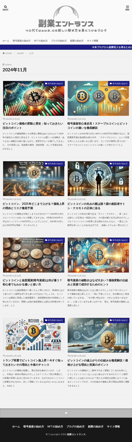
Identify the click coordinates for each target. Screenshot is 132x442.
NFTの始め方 (43, 40)
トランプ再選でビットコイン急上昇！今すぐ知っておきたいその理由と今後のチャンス (33, 361)
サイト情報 (98, 40)
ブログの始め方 (62, 40)
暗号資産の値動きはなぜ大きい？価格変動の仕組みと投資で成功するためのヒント (97, 281)
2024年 (20, 53)
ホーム (6, 40)
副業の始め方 (81, 40)
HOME (9, 53)
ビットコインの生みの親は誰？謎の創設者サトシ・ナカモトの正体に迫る (96, 205)
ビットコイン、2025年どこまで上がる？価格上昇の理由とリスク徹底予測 (33, 205)
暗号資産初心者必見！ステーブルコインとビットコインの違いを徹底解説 (97, 125)
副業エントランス (76, 433)
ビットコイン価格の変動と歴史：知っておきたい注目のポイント (33, 125)
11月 (31, 53)
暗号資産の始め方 (22, 40)
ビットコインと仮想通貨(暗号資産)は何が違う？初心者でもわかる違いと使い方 (32, 281)
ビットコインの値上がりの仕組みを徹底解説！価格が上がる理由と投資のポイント (97, 361)
